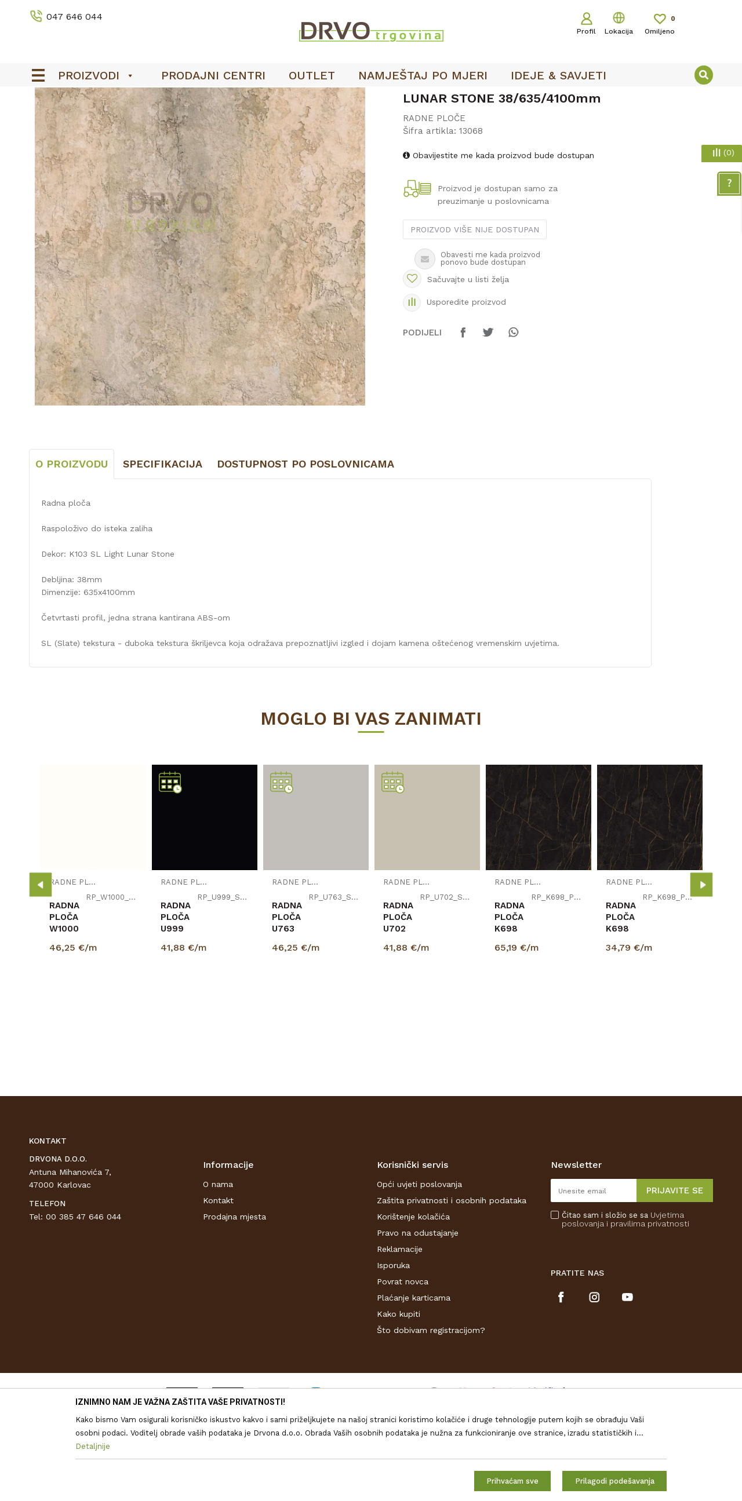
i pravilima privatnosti (647, 1309)
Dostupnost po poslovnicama (305, 550)
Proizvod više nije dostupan (474, 315)
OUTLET (369, 99)
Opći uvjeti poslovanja (419, 1270)
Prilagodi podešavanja (614, 1481)
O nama (218, 1270)
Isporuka (393, 1351)
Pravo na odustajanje (418, 1319)
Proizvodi (46, 122)
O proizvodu (71, 550)
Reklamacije (400, 1335)
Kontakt (218, 1286)
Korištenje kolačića (413, 1303)
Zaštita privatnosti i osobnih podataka (451, 1286)
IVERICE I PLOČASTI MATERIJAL (131, 122)
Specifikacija (162, 550)
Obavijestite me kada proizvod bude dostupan (498, 241)
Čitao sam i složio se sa (625, 1305)
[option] (371, 99)
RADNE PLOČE (229, 122)
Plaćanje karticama (413, 1384)
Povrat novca (402, 1367)
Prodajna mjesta (234, 1303)
